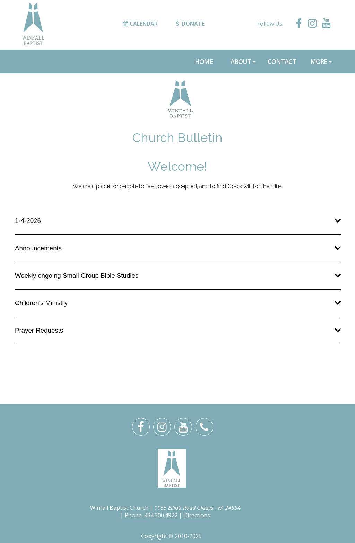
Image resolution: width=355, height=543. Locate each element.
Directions (196, 515)
